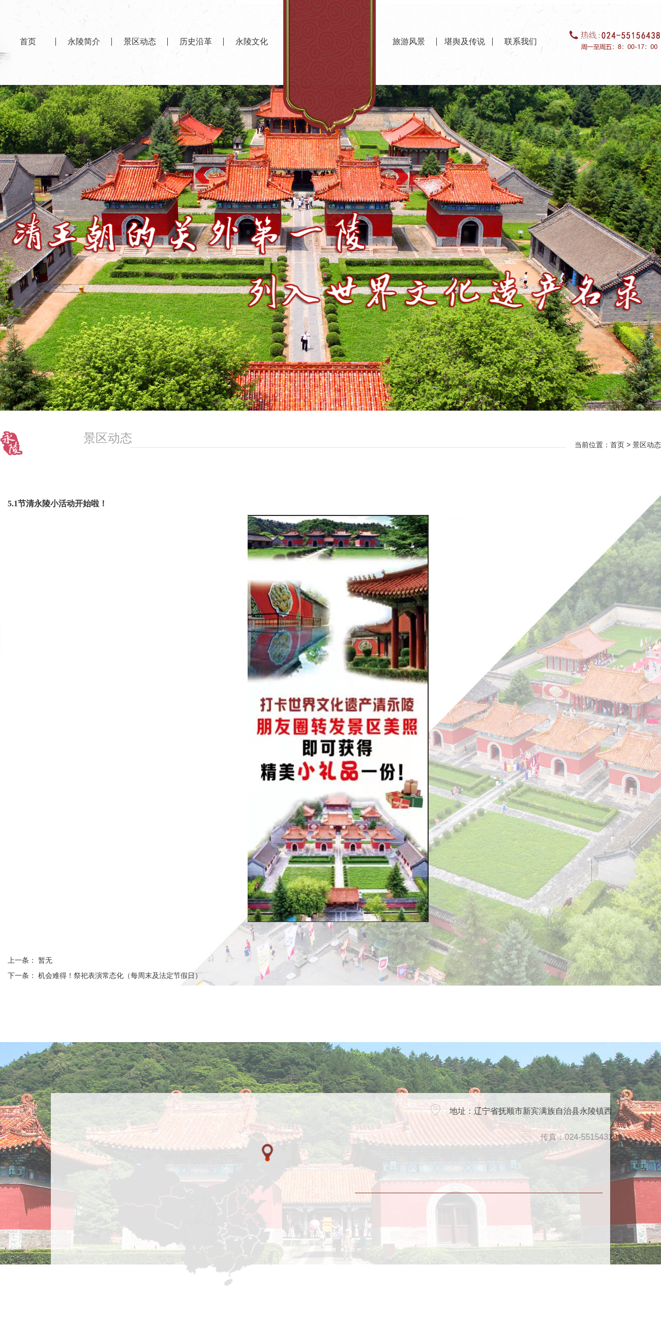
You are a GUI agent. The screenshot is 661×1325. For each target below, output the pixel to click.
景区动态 (140, 41)
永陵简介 (84, 41)
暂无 (45, 960)
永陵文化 (251, 41)
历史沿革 (195, 41)
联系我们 (520, 41)
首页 (28, 41)
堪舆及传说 (464, 41)
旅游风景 (409, 41)
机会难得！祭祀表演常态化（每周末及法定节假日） (120, 976)
